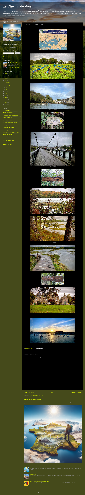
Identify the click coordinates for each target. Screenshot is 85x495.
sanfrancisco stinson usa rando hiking (11, 132)
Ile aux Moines (32, 467)
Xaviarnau (48, 492)
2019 (6, 93)
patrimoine (5, 125)
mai (7, 89)
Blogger (57, 492)
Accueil (53, 392)
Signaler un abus (7, 144)
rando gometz (6, 129)
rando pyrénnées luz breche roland (10, 130)
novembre (8, 82)
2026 (6, 73)
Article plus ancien (76, 392)
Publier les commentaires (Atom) (36, 395)
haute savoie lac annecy (8, 120)
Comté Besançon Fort (7, 117)
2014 (6, 102)
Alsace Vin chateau (7, 110)
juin (7, 87)
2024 (6, 77)
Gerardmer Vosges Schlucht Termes (10, 119)
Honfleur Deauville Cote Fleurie (9, 124)
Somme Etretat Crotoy (8, 134)
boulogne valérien (7, 113)
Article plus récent (29, 392)
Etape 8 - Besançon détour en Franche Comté (39, 481)
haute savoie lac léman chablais (10, 122)
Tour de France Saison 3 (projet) (32, 399)
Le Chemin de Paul (17, 6)
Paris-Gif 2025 (32, 474)
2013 (6, 104)
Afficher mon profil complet (13, 67)
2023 (6, 78)
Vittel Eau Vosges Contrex (8, 140)
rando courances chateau (8, 127)
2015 (6, 100)
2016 (6, 99)
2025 (6, 75)
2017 (6, 97)
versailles (5, 138)
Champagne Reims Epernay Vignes (10, 115)
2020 (6, 91)
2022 (6, 80)
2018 (6, 95)
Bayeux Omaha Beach (8, 112)
